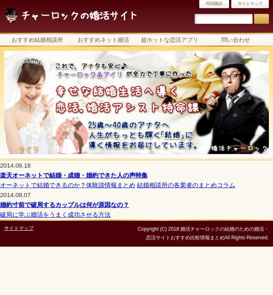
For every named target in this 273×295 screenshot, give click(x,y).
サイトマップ (250, 3)
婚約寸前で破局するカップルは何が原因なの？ (64, 204)
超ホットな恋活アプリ (169, 39)
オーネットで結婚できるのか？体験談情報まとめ (67, 185)
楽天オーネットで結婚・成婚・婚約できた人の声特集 (74, 175)
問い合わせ (235, 39)
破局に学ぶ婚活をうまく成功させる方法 (55, 214)
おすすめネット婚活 (103, 39)
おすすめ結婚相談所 (37, 39)
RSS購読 (214, 3)
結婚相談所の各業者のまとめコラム (186, 185)
